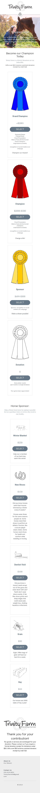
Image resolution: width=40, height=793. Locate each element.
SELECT (20, 129)
